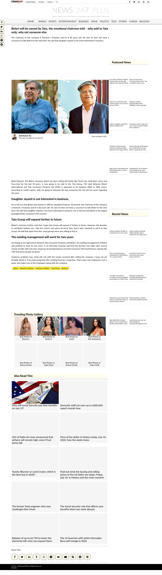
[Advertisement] (60, 62)
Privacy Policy (71, 16)
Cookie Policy (81, 16)
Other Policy (106, 16)
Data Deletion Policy (93, 16)
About (54, 16)
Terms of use (62, 16)
